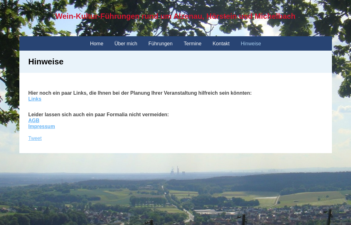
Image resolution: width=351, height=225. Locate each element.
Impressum (41, 126)
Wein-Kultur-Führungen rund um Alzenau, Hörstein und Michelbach (176, 16)
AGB (34, 120)
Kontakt (221, 43)
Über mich (125, 43)
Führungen (160, 43)
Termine (193, 43)
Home (96, 43)
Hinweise (251, 43)
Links (35, 99)
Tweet (35, 138)
